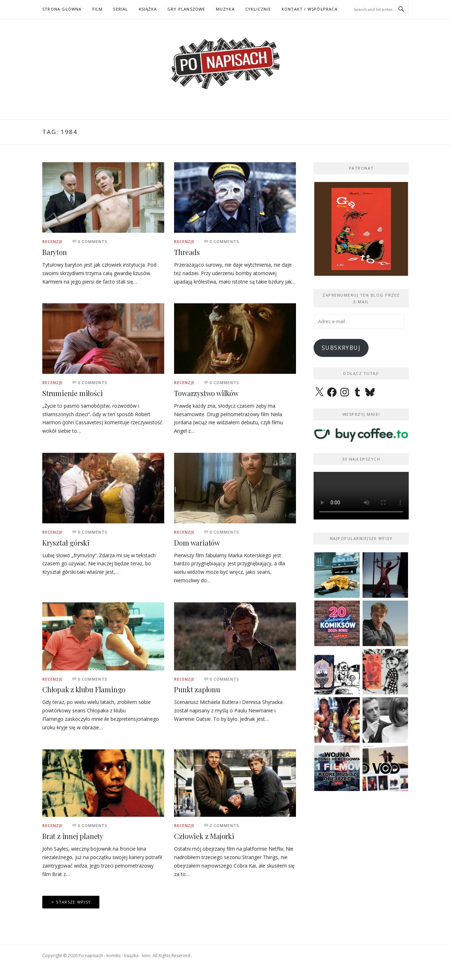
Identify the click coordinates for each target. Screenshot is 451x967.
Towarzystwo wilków (206, 393)
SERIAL (120, 9)
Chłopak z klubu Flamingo (83, 689)
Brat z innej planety (72, 836)
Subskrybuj (341, 348)
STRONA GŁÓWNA (62, 9)
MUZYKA (225, 9)
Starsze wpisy (73, 902)
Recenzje (52, 241)
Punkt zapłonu (197, 689)
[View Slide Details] (361, 228)
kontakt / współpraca (310, 9)
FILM (97, 9)
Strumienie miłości (72, 393)
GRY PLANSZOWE (186, 9)
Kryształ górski (65, 542)
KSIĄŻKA (148, 9)
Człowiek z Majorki (204, 836)
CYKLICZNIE (258, 9)
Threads (187, 252)
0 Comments (92, 241)
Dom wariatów (197, 542)
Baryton (54, 252)
